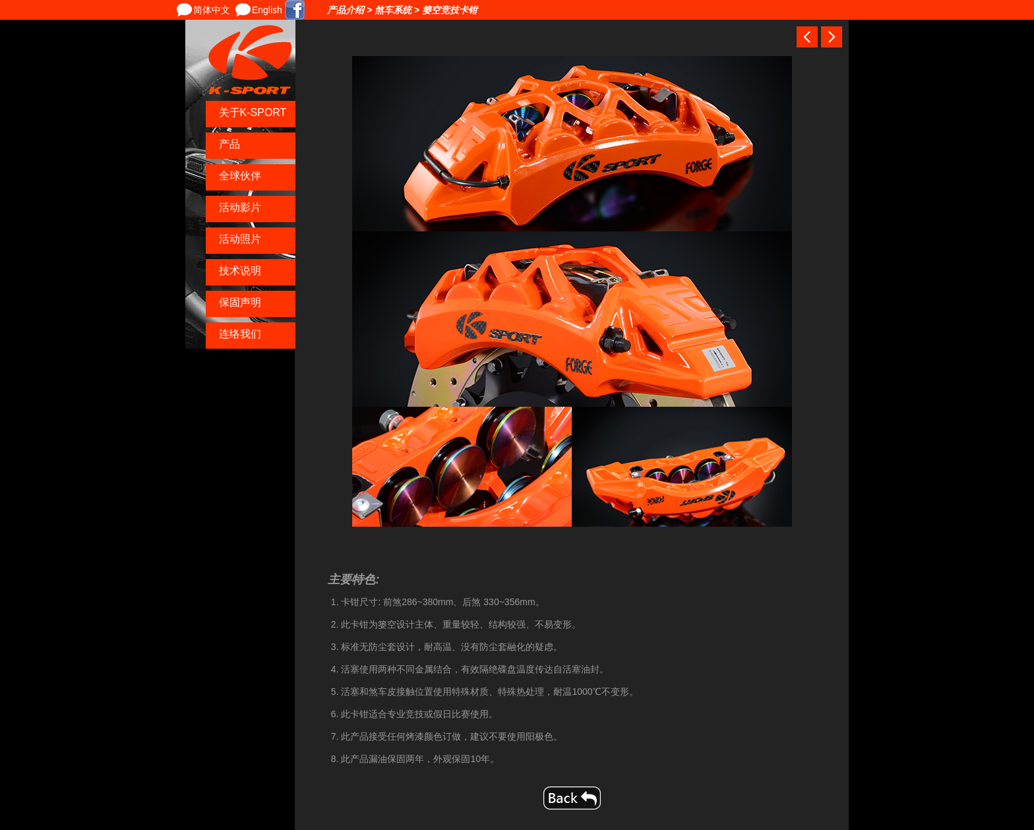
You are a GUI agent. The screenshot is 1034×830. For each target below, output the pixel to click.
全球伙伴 (240, 175)
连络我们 (240, 334)
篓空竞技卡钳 (449, 10)
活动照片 (240, 239)
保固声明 (240, 302)
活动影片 (240, 207)
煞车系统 (393, 10)
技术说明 (240, 270)
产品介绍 (345, 10)
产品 (229, 144)
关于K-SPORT (253, 112)
